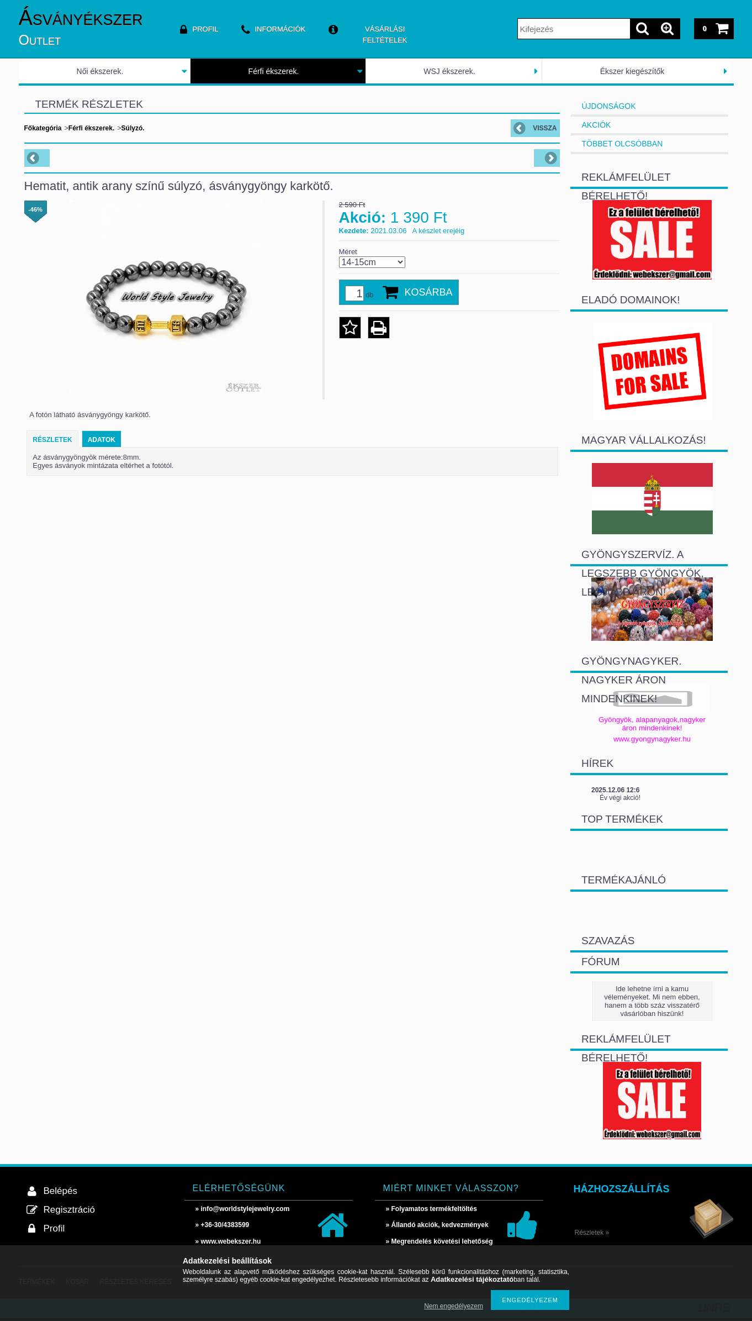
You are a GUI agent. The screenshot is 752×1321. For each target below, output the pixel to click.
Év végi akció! (620, 798)
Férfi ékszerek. (273, 71)
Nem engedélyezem (453, 1306)
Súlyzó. (133, 128)
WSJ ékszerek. (449, 71)
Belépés (60, 1191)
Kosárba (429, 292)
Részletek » (592, 1232)
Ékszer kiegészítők (632, 71)
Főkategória (43, 128)
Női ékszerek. (100, 71)
